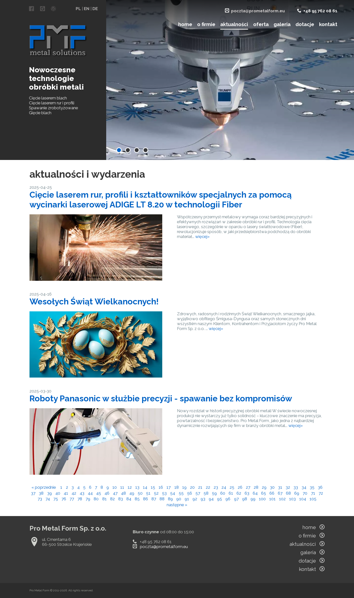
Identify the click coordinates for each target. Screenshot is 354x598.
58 (206, 493)
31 (280, 487)
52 (156, 493)
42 (74, 493)
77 (72, 498)
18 (176, 487)
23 (216, 487)
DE (95, 8)
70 (305, 493)
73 (40, 498)
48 (123, 493)
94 (211, 498)
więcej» (202, 236)
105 (313, 498)
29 (264, 487)
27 (248, 487)
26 (240, 487)
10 (114, 487)
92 (194, 498)
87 (153, 498)
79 (88, 498)
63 (247, 493)
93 (203, 498)
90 (178, 498)
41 (66, 493)
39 (49, 493)
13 (137, 487)
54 (172, 493)
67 (280, 493)
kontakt (328, 24)
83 (120, 498)
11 (122, 487)
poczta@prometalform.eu (258, 10)
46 (106, 493)
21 (200, 487)
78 (79, 498)
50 (140, 493)
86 (145, 498)
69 (296, 493)
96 (227, 498)
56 (189, 493)
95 (219, 498)
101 (272, 498)
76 (63, 498)
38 (41, 493)
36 (320, 487)
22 (208, 487)
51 (148, 493)
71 (313, 493)
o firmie (206, 24)
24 (223, 487)
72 (321, 493)
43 (82, 493)
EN (86, 8)
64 (255, 493)
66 (271, 493)
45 (98, 493)
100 (262, 498)
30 (272, 487)
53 (164, 493)
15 (153, 487)
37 (33, 493)
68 (288, 493)
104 (302, 498)
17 (168, 487)
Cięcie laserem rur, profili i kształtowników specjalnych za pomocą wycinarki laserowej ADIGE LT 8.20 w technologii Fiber (161, 199)
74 (47, 498)
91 (187, 498)
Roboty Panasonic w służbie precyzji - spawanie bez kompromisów (161, 398)
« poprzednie (43, 487)
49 (131, 493)
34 (304, 487)
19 (184, 487)
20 (192, 487)
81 (104, 498)
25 (232, 487)
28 (256, 487)
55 (181, 493)
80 (96, 498)
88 (162, 498)
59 (214, 493)
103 (292, 498)
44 (90, 493)
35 (312, 487)
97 (236, 498)
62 (238, 493)
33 (296, 487)
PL (78, 8)
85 (137, 498)
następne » (177, 504)
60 (222, 493)
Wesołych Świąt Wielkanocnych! (94, 301)
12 (130, 487)
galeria (282, 24)
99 (253, 498)
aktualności (234, 24)
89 (170, 498)
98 (244, 498)
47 (115, 493)
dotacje (304, 24)
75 (55, 498)
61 (231, 493)
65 (263, 493)
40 (57, 493)
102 (282, 498)
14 (145, 487)
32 (288, 487)
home (185, 24)
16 (161, 487)
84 (128, 498)
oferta (261, 24)
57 (197, 493)
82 (112, 498)
